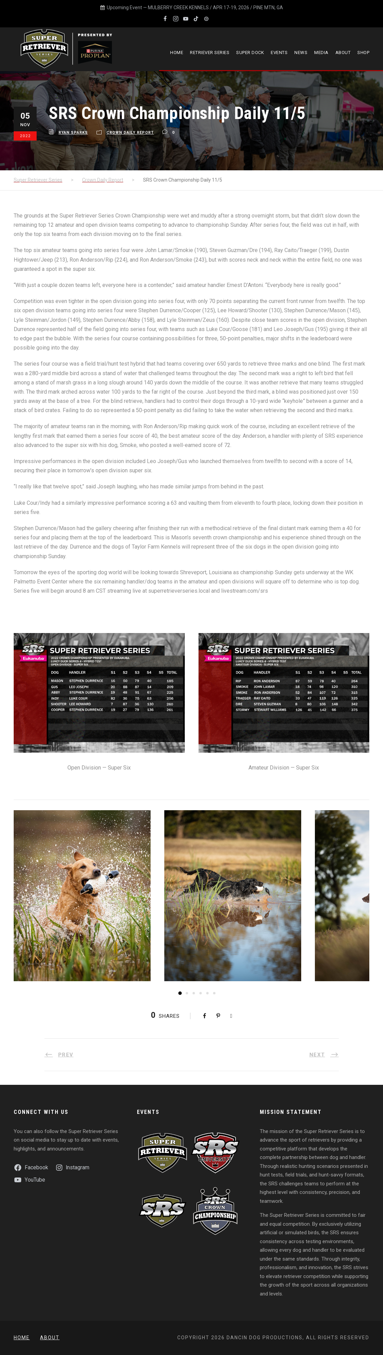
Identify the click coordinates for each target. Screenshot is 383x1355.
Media (321, 52)
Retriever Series (209, 52)
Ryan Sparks (73, 132)
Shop (363, 52)
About (343, 52)
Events (279, 52)
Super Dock (250, 52)
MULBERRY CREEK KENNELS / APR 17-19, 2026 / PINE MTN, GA (215, 7)
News (300, 52)
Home (176, 52)
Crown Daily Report (130, 132)
